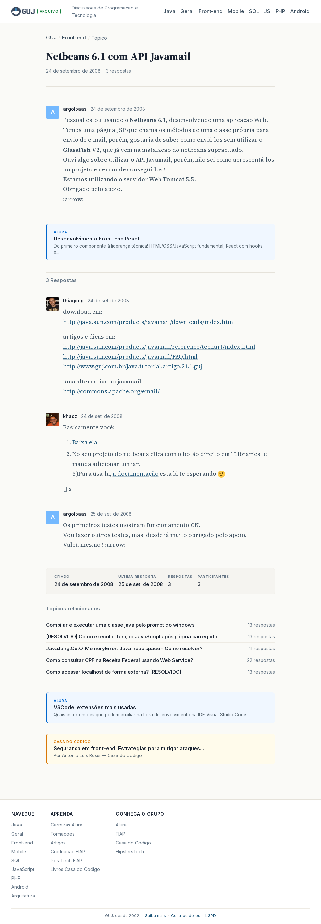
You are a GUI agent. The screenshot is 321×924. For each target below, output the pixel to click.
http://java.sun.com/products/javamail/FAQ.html (130, 356)
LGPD (210, 915)
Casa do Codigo (133, 842)
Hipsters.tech (130, 851)
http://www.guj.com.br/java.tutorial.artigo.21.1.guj (132, 366)
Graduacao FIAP (68, 851)
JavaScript (22, 869)
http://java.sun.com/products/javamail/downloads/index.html (149, 322)
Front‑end (211, 11)
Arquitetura (23, 895)
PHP (280, 11)
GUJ (51, 37)
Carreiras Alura (66, 824)
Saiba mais (155, 915)
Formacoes (63, 834)
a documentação (136, 474)
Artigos (58, 842)
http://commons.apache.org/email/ (111, 391)
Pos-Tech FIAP (66, 860)
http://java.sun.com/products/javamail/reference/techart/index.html (159, 347)
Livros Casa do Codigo (75, 869)
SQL (254, 11)
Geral (187, 11)
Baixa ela (84, 442)
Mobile (236, 11)
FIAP (120, 834)
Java (169, 11)
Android (300, 11)
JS (267, 11)
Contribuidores (185, 915)
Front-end (74, 37)
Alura (121, 824)
